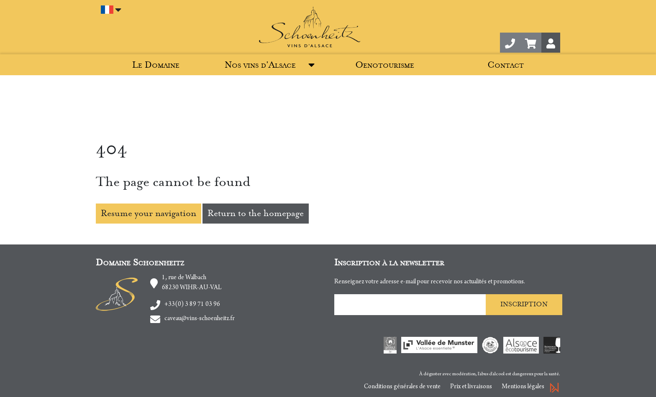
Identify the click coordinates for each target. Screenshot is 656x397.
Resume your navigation (148, 213)
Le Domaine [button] (155, 65)
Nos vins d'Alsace (260, 65)
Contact (505, 65)
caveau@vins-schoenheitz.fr (199, 319)
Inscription (524, 304)
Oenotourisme (384, 65)
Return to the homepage (256, 213)
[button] (530, 43)
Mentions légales (523, 387)
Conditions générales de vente (402, 387)
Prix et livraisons (471, 387)
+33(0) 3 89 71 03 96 (192, 304)
